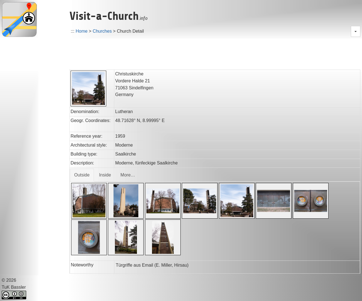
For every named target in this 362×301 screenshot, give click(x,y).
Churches (102, 31)
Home (82, 31)
